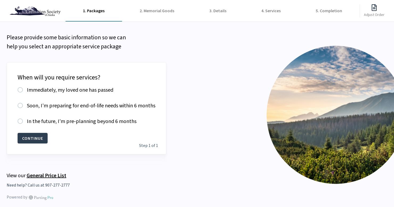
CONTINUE (32, 138)
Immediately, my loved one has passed (70, 90)
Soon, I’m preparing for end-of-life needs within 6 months (91, 105)
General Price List (46, 175)
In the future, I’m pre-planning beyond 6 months (81, 121)
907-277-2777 (57, 185)
